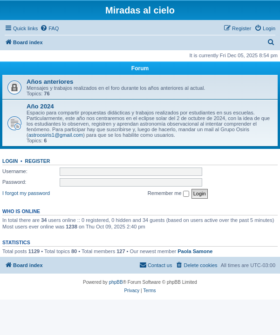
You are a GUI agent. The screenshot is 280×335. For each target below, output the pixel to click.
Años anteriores (50, 81)
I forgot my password (26, 193)
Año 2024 (40, 106)
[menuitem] (49, 28)
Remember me (168, 193)
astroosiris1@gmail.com (55, 135)
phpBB (116, 282)
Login (10, 161)
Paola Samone (195, 251)
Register (37, 161)
